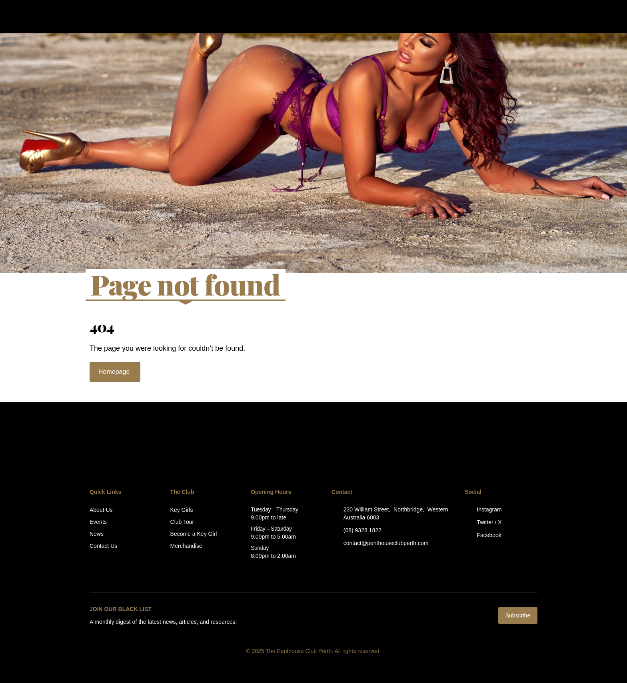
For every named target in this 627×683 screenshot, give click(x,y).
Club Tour (182, 522)
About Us (101, 510)
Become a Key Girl (193, 534)
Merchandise (186, 546)
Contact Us (103, 546)
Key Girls (181, 510)
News (97, 534)
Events (98, 522)
